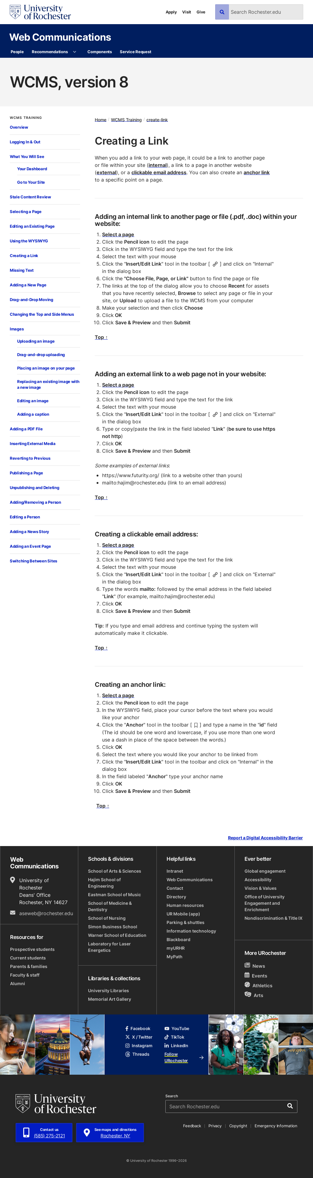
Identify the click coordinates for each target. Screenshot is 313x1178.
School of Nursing (107, 918)
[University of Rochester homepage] (40, 12)
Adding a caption (33, 414)
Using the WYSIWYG (29, 241)
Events (256, 975)
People (17, 51)
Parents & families (28, 966)
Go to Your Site (31, 182)
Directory (176, 897)
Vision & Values (261, 888)
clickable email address (158, 172)
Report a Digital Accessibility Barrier (265, 837)
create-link (157, 119)
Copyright (238, 1125)
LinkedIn (176, 1045)
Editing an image (33, 400)
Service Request (135, 51)
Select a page (118, 234)
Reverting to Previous (30, 458)
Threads (137, 1054)
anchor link (257, 172)
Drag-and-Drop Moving (31, 299)
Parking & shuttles (185, 922)
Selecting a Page (26, 211)
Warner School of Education (117, 935)
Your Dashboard (32, 168)
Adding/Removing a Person (35, 502)
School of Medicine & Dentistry (110, 906)
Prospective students (32, 949)
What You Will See (27, 156)
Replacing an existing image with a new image (48, 384)
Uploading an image (35, 341)
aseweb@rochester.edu (46, 913)
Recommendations (50, 51)
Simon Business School (112, 927)
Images (17, 329)
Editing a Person (25, 517)
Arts (254, 995)
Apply (171, 12)
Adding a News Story (29, 531)
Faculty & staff (24, 975)
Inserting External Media (33, 443)
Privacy (214, 1125)
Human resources (185, 905)
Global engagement (265, 871)
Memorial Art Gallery (109, 999)
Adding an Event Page (30, 546)
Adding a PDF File (26, 429)
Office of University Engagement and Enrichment (265, 903)
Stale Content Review (30, 197)
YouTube (176, 1028)
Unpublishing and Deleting (34, 487)
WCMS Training (26, 118)
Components (99, 51)
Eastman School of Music (114, 894)
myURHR (176, 948)
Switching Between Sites (33, 561)
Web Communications (60, 37)
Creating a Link (24, 255)
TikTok (174, 1037)
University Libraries (108, 990)
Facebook (137, 1028)
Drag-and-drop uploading (41, 354)
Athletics (258, 985)
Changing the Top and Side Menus (42, 314)
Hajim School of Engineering (104, 883)
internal (158, 165)
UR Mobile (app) (183, 914)
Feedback (192, 1125)
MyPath (174, 956)
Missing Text (22, 270)
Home (100, 119)
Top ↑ (101, 337)
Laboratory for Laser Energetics (109, 947)
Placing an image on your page (46, 368)
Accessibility (258, 879)
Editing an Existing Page (32, 226)
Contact (175, 888)
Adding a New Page (28, 285)
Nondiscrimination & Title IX (274, 918)
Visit (186, 12)
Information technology (191, 931)
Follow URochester (184, 1057)
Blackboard (178, 939)
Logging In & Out (25, 142)
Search (171, 1096)
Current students (28, 958)
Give (201, 12)
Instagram (138, 1045)
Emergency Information (276, 1125)
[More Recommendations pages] (75, 52)
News (255, 965)
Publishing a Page (26, 473)
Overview (19, 127)
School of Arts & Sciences (114, 871)
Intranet (175, 871)
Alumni (17, 983)
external (106, 172)
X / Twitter (138, 1037)
